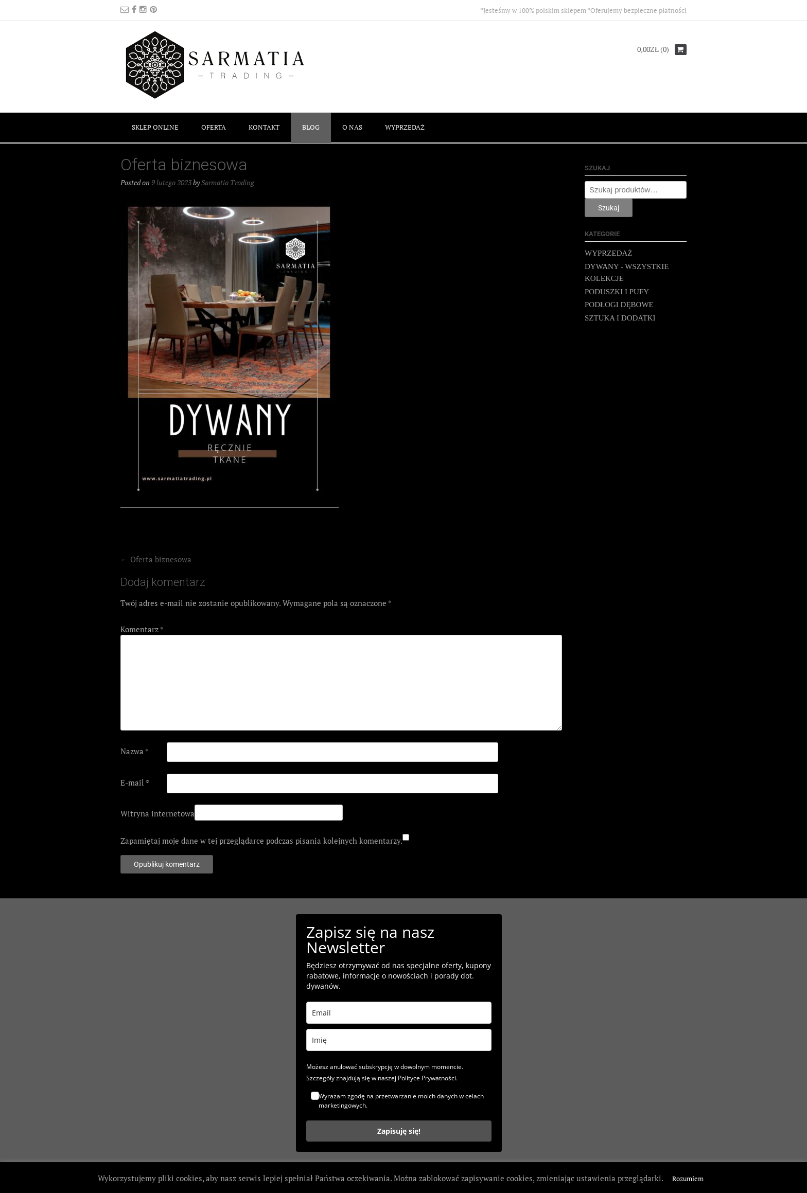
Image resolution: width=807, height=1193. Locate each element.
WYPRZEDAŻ (405, 127)
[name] (399, 1040)
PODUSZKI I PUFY (617, 292)
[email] (399, 1013)
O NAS (352, 127)
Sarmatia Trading (227, 182)
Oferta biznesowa (155, 559)
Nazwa (134, 751)
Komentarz (142, 629)
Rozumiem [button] (688, 1178)
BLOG (311, 127)
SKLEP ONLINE (155, 127)
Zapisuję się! (398, 1131)
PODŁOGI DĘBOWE (619, 304)
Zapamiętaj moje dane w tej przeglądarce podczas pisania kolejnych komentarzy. (261, 840)
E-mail (134, 782)
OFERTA (213, 127)
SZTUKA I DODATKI (620, 318)
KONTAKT (264, 127)
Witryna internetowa (157, 813)
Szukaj (608, 208)
